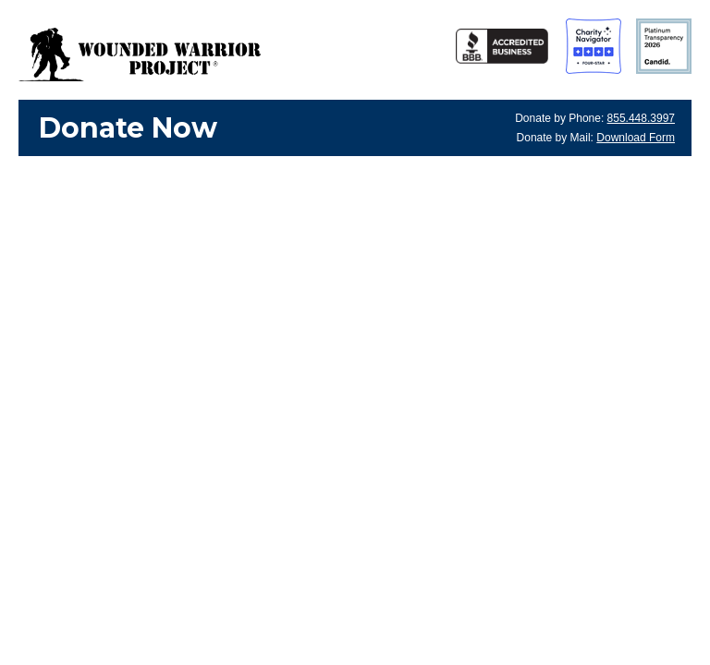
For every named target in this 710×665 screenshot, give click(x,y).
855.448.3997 (641, 118)
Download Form (635, 137)
